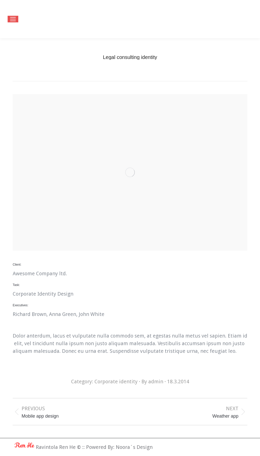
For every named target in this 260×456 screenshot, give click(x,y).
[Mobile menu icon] (13, 19)
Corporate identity (116, 381)
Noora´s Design (134, 447)
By (152, 381)
